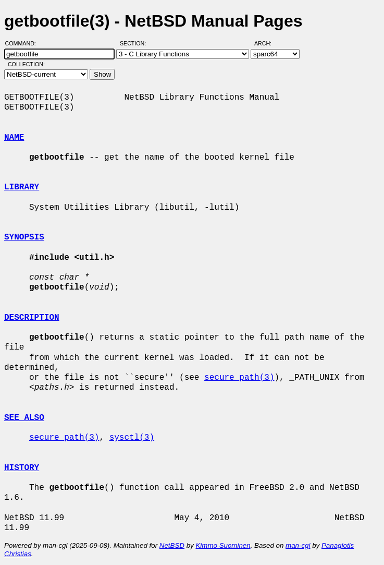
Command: (23, 43)
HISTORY (21, 468)
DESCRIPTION (31, 317)
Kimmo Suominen (222, 545)
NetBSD (171, 545)
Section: (135, 43)
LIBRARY (21, 187)
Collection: (26, 64)
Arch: (267, 43)
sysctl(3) (131, 437)
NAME (14, 137)
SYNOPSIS (24, 237)
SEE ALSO (24, 418)
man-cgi (298, 545)
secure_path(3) (239, 377)
